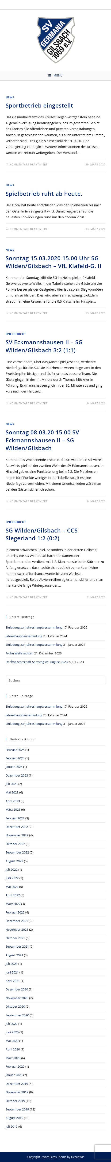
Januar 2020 (14, 1075)
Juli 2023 (12, 784)
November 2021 (17, 929)
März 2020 (13, 1058)
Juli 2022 (12, 869)
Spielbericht (16, 334)
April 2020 (13, 1049)
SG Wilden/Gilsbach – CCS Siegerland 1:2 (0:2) (42, 534)
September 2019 (17, 1109)
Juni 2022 (12, 878)
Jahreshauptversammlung (24, 636)
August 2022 (14, 861)
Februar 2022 (15, 912)
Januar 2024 (14, 767)
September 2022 (17, 852)
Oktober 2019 (15, 1101)
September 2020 (17, 1015)
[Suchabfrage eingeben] (56, 680)
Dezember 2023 (17, 775)
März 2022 (13, 904)
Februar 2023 (15, 818)
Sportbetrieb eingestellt (39, 105)
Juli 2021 (12, 964)
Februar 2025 (15, 750)
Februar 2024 (15, 758)
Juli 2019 (12, 1126)
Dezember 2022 (17, 827)
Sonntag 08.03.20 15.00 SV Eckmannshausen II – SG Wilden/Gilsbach (42, 440)
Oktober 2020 (15, 1006)
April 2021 (13, 981)
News (10, 97)
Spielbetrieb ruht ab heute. (44, 193)
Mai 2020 (12, 1041)
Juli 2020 (12, 1024)
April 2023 (13, 801)
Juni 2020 (12, 1032)
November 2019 (17, 1092)
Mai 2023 (12, 792)
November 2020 (17, 998)
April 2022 (13, 895)
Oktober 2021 (15, 938)
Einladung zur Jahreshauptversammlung (34, 627)
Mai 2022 (12, 887)
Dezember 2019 (17, 1084)
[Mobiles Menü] (55, 75)
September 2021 (17, 946)
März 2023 (13, 809)
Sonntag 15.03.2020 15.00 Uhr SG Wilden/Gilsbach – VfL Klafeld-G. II (54, 262)
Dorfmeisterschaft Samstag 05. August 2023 (37, 662)
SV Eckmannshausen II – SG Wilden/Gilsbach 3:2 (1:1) (44, 346)
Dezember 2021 (17, 921)
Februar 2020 (15, 1066)
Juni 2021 (12, 972)
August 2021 (14, 955)
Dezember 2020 (17, 989)
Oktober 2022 (15, 844)
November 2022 (17, 835)
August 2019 (14, 1118)
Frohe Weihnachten (19, 653)
